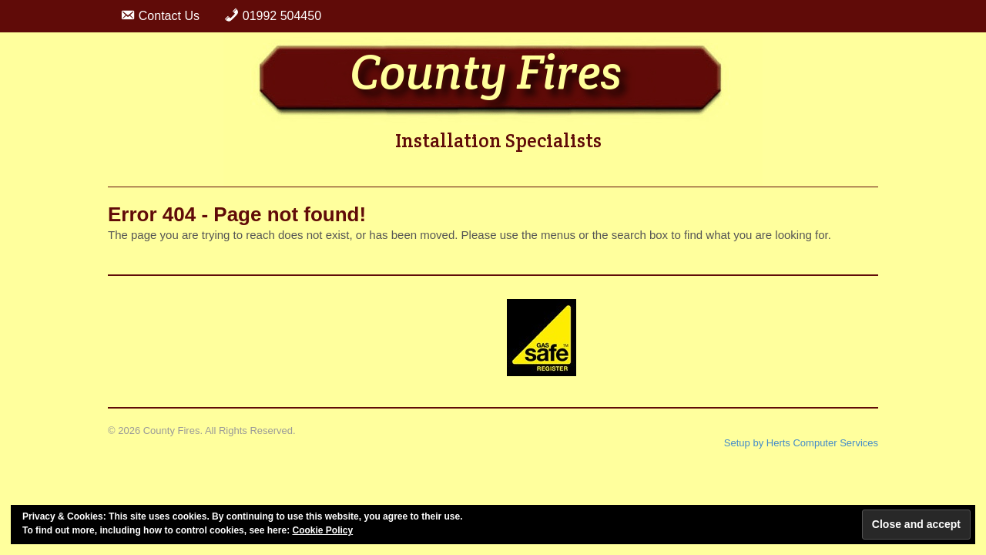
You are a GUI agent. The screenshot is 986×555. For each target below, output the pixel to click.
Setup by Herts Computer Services (801, 443)
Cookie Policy (322, 530)
